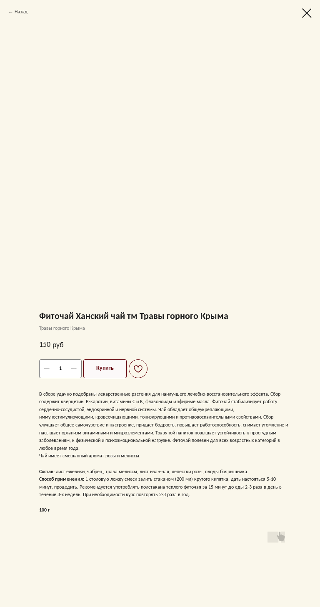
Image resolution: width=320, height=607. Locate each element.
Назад (21, 12)
